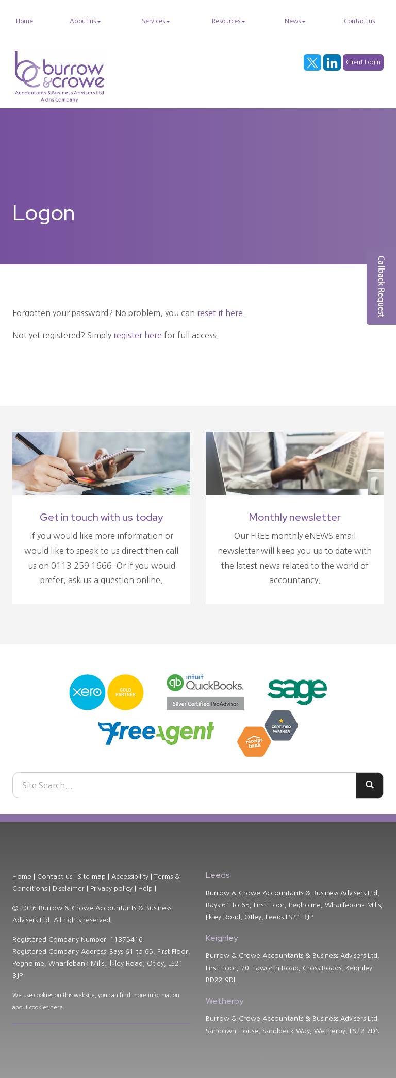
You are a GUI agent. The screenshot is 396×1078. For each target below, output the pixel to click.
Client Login (363, 62)
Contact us (359, 21)
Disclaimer (69, 888)
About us (85, 21)
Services (156, 21)
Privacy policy (111, 888)
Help (145, 888)
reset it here (220, 313)
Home (24, 21)
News (295, 21)
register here (137, 335)
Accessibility (129, 876)
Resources (228, 21)
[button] (381, 286)
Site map (92, 876)
